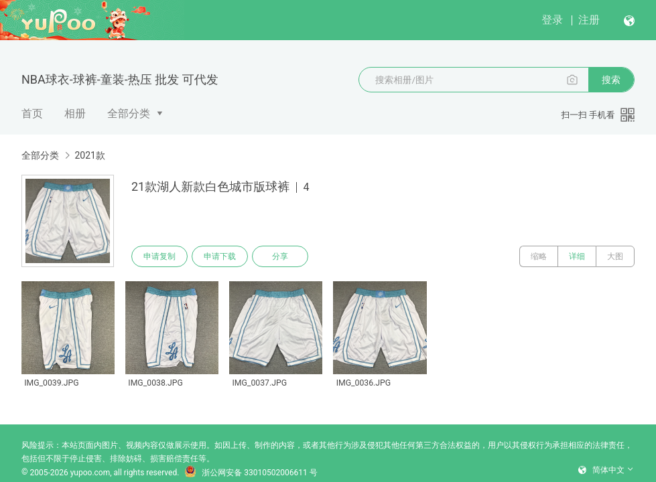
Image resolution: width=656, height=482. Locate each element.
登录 (552, 19)
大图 (615, 256)
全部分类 (128, 113)
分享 (280, 256)
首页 (32, 113)
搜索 (611, 79)
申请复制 (159, 256)
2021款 (89, 155)
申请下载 (220, 256)
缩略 (539, 256)
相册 (75, 113)
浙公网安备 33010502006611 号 (250, 472)
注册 (589, 19)
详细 (577, 256)
